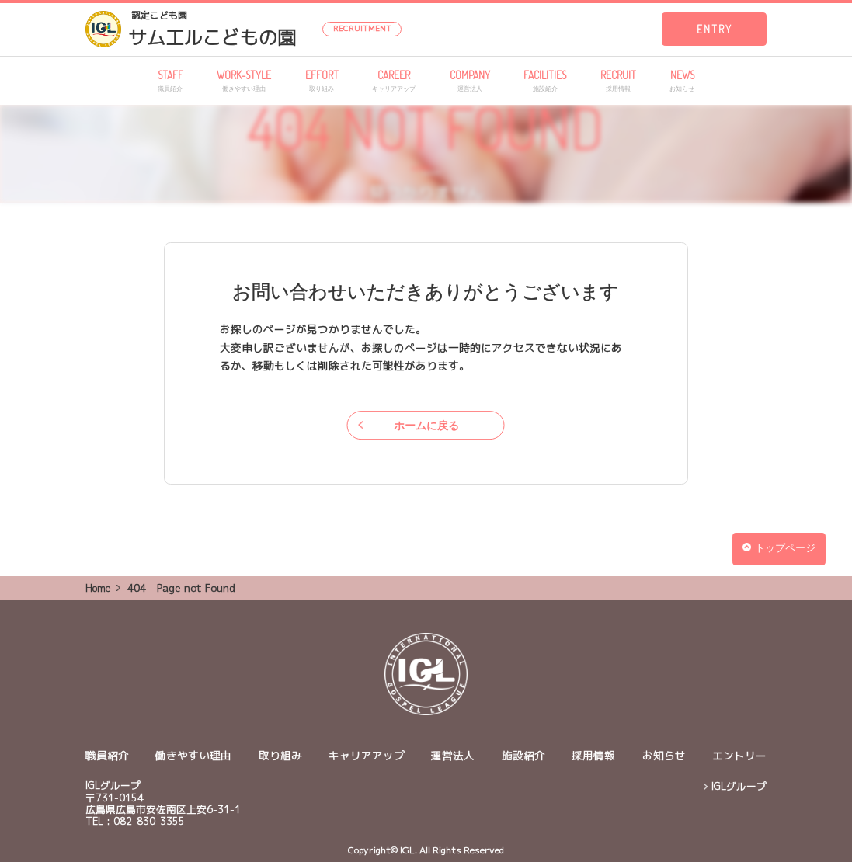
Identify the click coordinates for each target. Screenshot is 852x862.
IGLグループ (739, 786)
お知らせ (664, 755)
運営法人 (453, 755)
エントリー (739, 755)
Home (98, 588)
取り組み (280, 755)
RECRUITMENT (362, 28)
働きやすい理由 (193, 755)
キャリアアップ (367, 755)
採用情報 (593, 755)
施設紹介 (523, 755)
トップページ (778, 548)
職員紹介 (107, 755)
